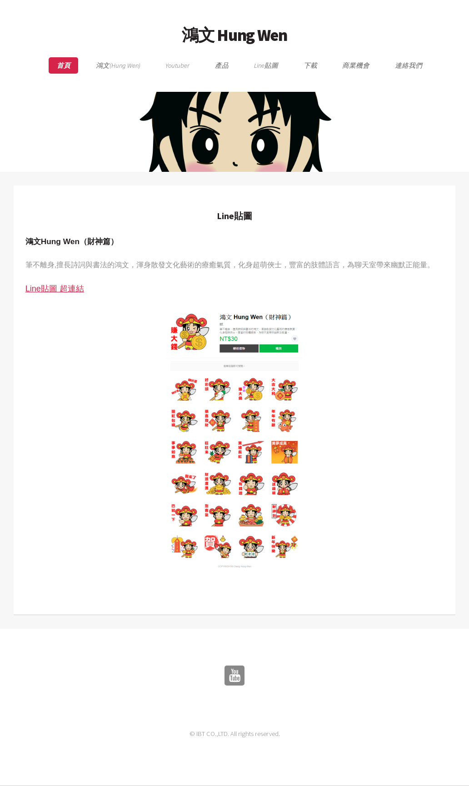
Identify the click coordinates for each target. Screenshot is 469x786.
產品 (222, 65)
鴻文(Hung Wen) (118, 65)
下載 (310, 65)
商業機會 (355, 65)
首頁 (63, 65)
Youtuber (177, 65)
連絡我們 (408, 65)
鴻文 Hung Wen (234, 35)
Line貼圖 (266, 65)
